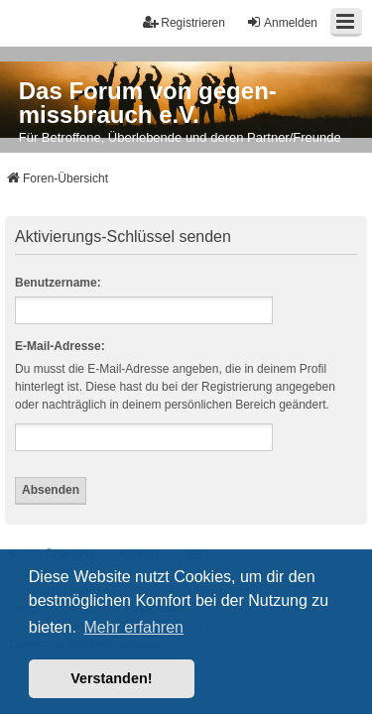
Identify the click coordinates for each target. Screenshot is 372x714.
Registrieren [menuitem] (184, 22)
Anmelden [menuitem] (281, 22)
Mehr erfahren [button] (133, 627)
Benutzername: (58, 283)
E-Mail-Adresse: (60, 346)
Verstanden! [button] (111, 678)
